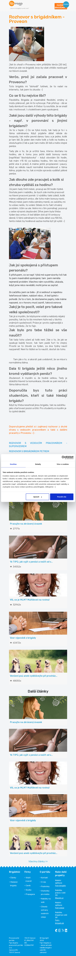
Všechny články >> (38, 861)
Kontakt (44, 878)
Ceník (28, 885)
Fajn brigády (60, 886)
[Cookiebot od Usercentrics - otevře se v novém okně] (63, 457)
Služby (28, 890)
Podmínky (45, 886)
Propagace (30, 894)
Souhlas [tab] (13, 464)
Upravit (37, 497)
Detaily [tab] (38, 464)
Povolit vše (61, 497)
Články (13, 878)
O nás (43, 882)
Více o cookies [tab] (63, 464)
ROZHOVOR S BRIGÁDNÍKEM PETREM (29, 451)
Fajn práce (59, 908)
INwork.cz (59, 898)
